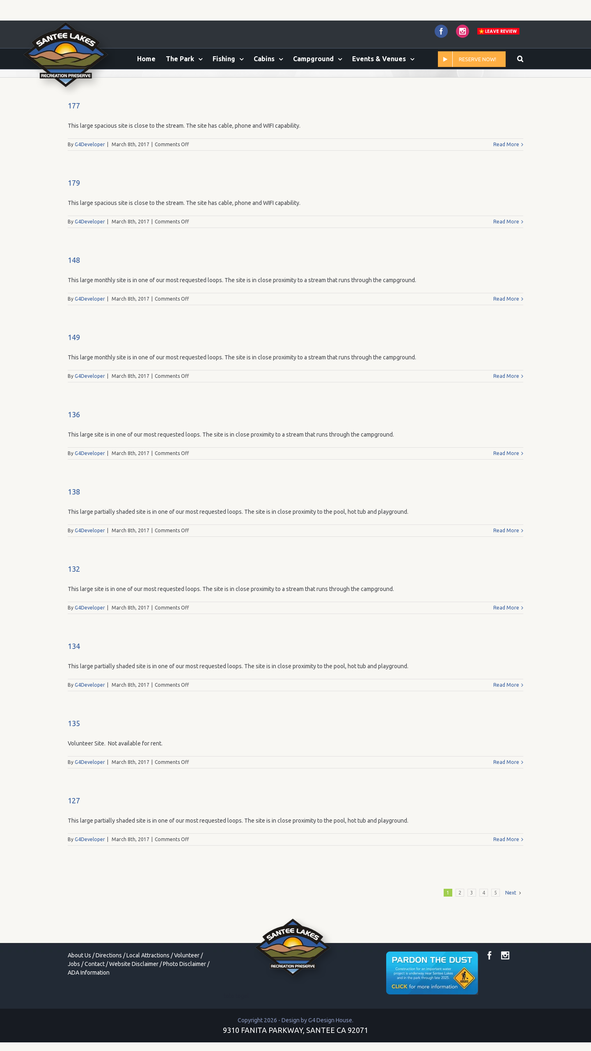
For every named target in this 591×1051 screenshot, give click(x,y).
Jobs (74, 998)
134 (74, 680)
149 (74, 372)
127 (74, 835)
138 (74, 526)
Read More (506, 179)
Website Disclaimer (133, 998)
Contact (95, 998)
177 (74, 140)
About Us (79, 990)
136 (74, 449)
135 (74, 758)
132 (74, 603)
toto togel (236, 1030)
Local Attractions (148, 990)
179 (74, 217)
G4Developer (90, 179)
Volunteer (186, 990)
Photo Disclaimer (184, 998)
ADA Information (89, 1007)
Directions (109, 990)
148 (74, 294)
